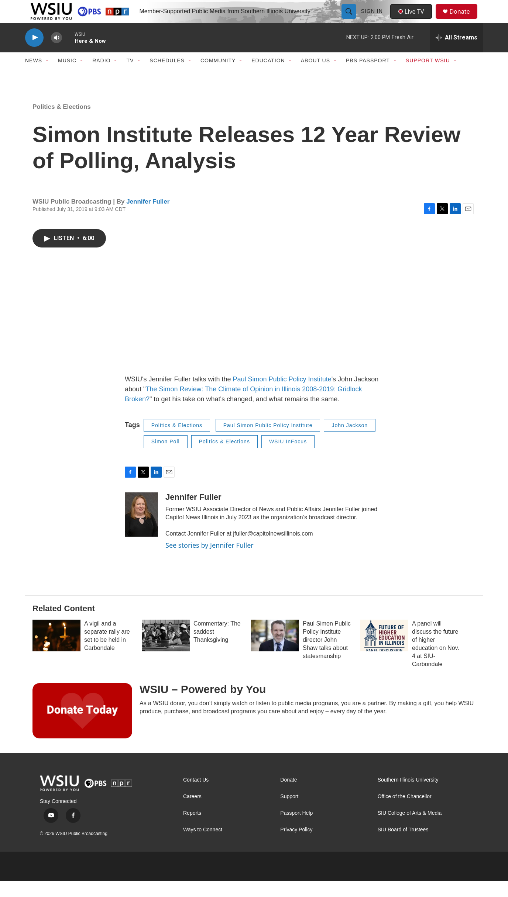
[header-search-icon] (349, 19)
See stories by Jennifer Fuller (209, 561)
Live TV (413, 19)
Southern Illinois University (408, 796)
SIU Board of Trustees (403, 845)
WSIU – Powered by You (203, 705)
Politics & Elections (61, 122)
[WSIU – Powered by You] (82, 726)
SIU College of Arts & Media (410, 829)
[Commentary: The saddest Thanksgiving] (166, 651)
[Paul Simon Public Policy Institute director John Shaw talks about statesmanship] (275, 651)
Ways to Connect (202, 845)
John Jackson (350, 441)
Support (289, 812)
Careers (192, 812)
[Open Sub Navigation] (48, 77)
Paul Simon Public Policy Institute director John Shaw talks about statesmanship (327, 655)
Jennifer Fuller (147, 217)
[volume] (56, 53)
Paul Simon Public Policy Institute (282, 395)
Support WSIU (428, 77)
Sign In (373, 19)
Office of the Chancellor (405, 812)
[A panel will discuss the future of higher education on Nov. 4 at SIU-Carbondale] (384, 651)
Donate (464, 19)
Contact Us (196, 796)
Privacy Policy (296, 845)
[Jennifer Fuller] (141, 530)
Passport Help (296, 829)
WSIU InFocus (288, 458)
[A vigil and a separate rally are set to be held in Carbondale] (56, 651)
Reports (192, 829)
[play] (34, 53)
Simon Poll (165, 458)
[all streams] (456, 53)
